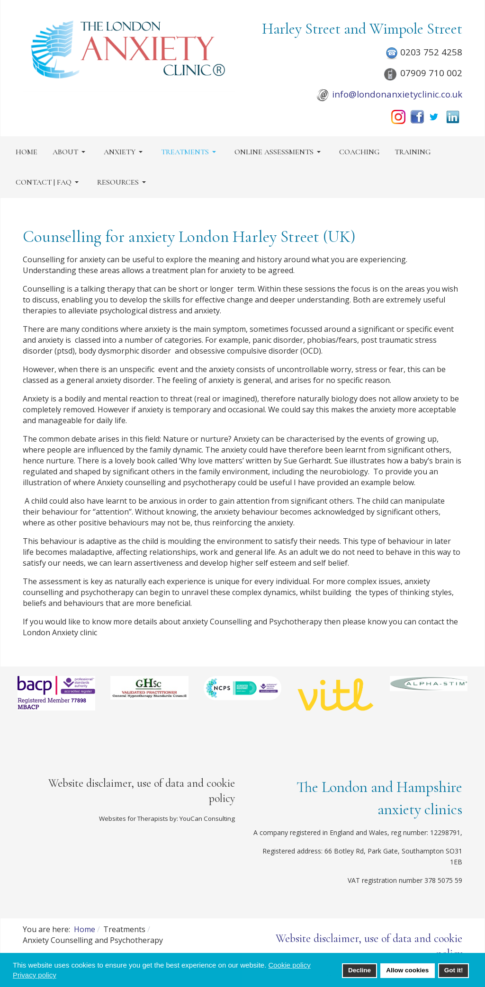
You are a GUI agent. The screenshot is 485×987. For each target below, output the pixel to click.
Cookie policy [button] (289, 965)
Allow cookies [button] (407, 970)
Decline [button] (359, 970)
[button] (70, 152)
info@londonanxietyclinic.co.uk (397, 94)
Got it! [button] (453, 970)
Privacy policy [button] (34, 975)
